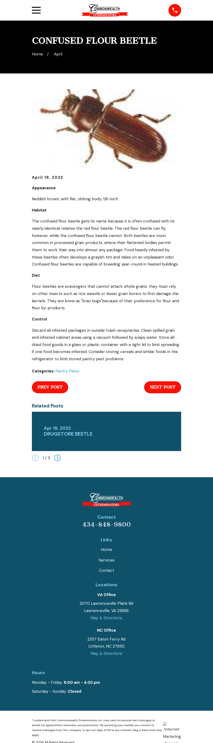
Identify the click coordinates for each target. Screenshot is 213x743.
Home (106, 549)
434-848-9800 (106, 524)
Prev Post (50, 387)
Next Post (163, 387)
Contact (106, 570)
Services (106, 560)
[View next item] (57, 458)
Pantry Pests (67, 371)
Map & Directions (106, 617)
